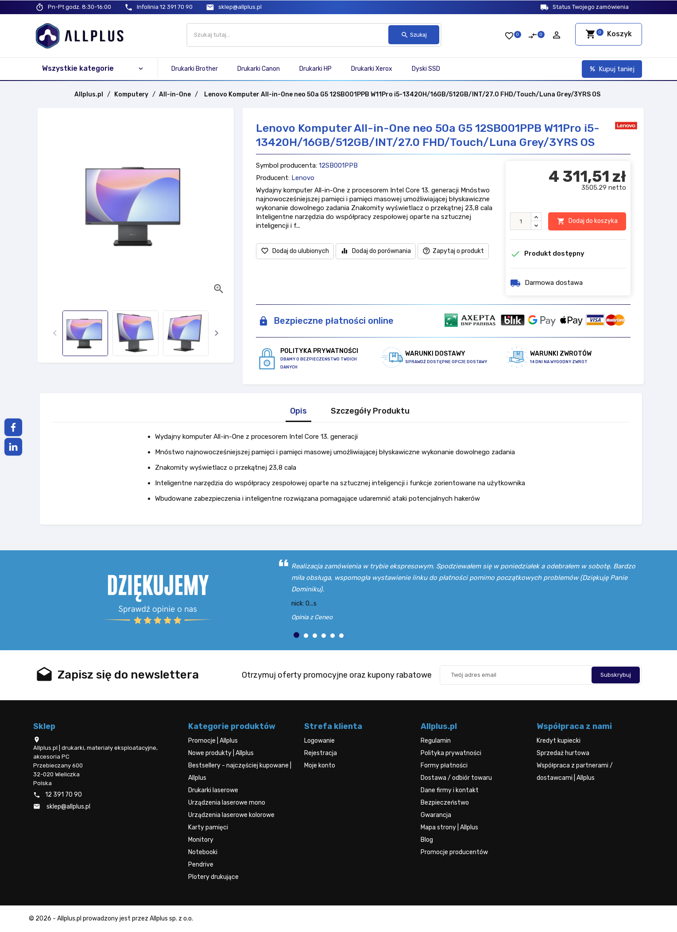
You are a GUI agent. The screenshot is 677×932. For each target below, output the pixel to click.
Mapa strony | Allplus (449, 827)
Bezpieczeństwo (445, 802)
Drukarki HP (315, 69)
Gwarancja (436, 815)
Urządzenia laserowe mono (226, 802)
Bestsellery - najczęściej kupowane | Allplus (239, 772)
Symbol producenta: (286, 165)
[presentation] (54, 333)
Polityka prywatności (451, 753)
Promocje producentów (454, 852)
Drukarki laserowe (213, 790)
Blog (427, 840)
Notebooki (202, 852)
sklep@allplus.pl (240, 7)
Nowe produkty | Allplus (221, 753)
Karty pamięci (208, 827)
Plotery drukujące (213, 877)
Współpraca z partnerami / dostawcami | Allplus (575, 772)
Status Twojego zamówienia (591, 7)
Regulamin (436, 740)
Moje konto (319, 765)
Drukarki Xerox (371, 69)
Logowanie (319, 740)
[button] (296, 635)
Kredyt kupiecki (558, 740)
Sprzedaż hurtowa (563, 753)
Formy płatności (444, 765)
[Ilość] (520, 221)
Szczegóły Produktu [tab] (370, 411)
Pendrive (200, 864)
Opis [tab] (298, 411)
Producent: (273, 178)
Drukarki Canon (258, 69)
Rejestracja (320, 753)
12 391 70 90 (165, 7)
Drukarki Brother (194, 69)
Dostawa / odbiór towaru (456, 778)
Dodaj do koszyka (587, 221)
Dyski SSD (426, 69)
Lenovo (302, 178)
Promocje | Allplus (213, 740)
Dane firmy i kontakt (450, 790)
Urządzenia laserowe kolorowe (231, 815)
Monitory (200, 840)
